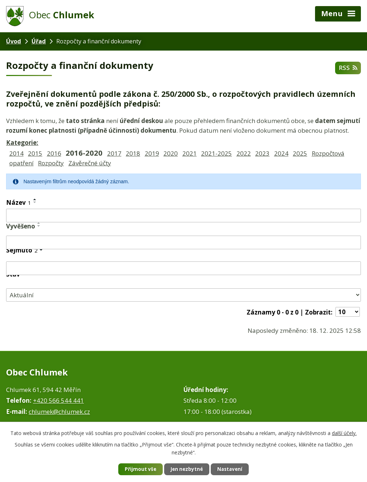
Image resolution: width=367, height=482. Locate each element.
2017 (114, 153)
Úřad (39, 41)
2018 (133, 153)
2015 (35, 153)
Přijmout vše (137, 469)
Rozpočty (51, 163)
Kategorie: (22, 142)
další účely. (344, 432)
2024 (281, 153)
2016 (54, 153)
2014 (16, 153)
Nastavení (233, 469)
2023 (262, 153)
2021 (189, 153)
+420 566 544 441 (58, 400)
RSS (347, 67)
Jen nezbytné (187, 469)
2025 (300, 153)
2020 (170, 153)
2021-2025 (216, 153)
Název (18, 202)
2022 (244, 153)
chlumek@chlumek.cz (59, 411)
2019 (152, 153)
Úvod (13, 41)
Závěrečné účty (89, 163)
